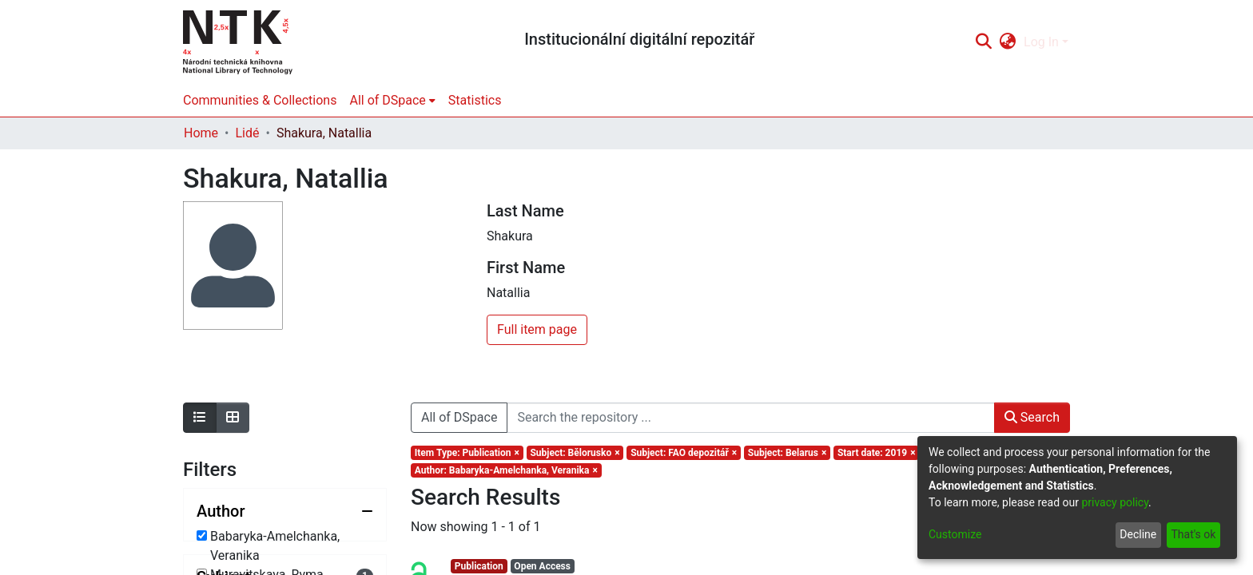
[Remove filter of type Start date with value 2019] (876, 453)
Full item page (537, 329)
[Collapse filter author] (285, 511)
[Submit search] (983, 42)
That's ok (1193, 534)
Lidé (247, 133)
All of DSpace (459, 417)
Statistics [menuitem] (475, 100)
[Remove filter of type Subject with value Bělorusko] (575, 453)
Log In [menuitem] (1041, 42)
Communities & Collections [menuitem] (259, 100)
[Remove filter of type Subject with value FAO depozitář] (683, 453)
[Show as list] (200, 417)
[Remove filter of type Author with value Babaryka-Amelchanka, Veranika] (506, 470)
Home (201, 133)
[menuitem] (1008, 42)
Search (1032, 417)
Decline (1138, 534)
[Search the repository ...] (750, 417)
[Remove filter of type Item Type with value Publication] (467, 453)
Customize (955, 534)
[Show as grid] (232, 417)
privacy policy (1114, 502)
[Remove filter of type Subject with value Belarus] (787, 453)
